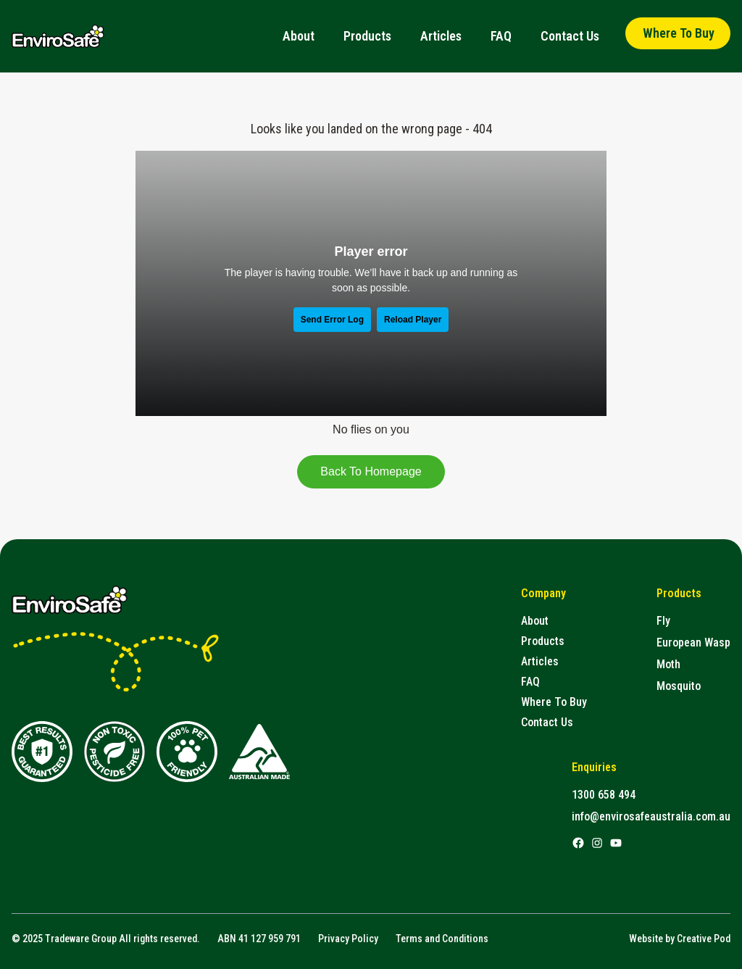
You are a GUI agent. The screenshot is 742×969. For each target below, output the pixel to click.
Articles (441, 35)
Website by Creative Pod (679, 938)
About (298, 35)
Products (367, 35)
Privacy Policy (348, 938)
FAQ (501, 35)
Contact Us (570, 35)
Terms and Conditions (442, 938)
